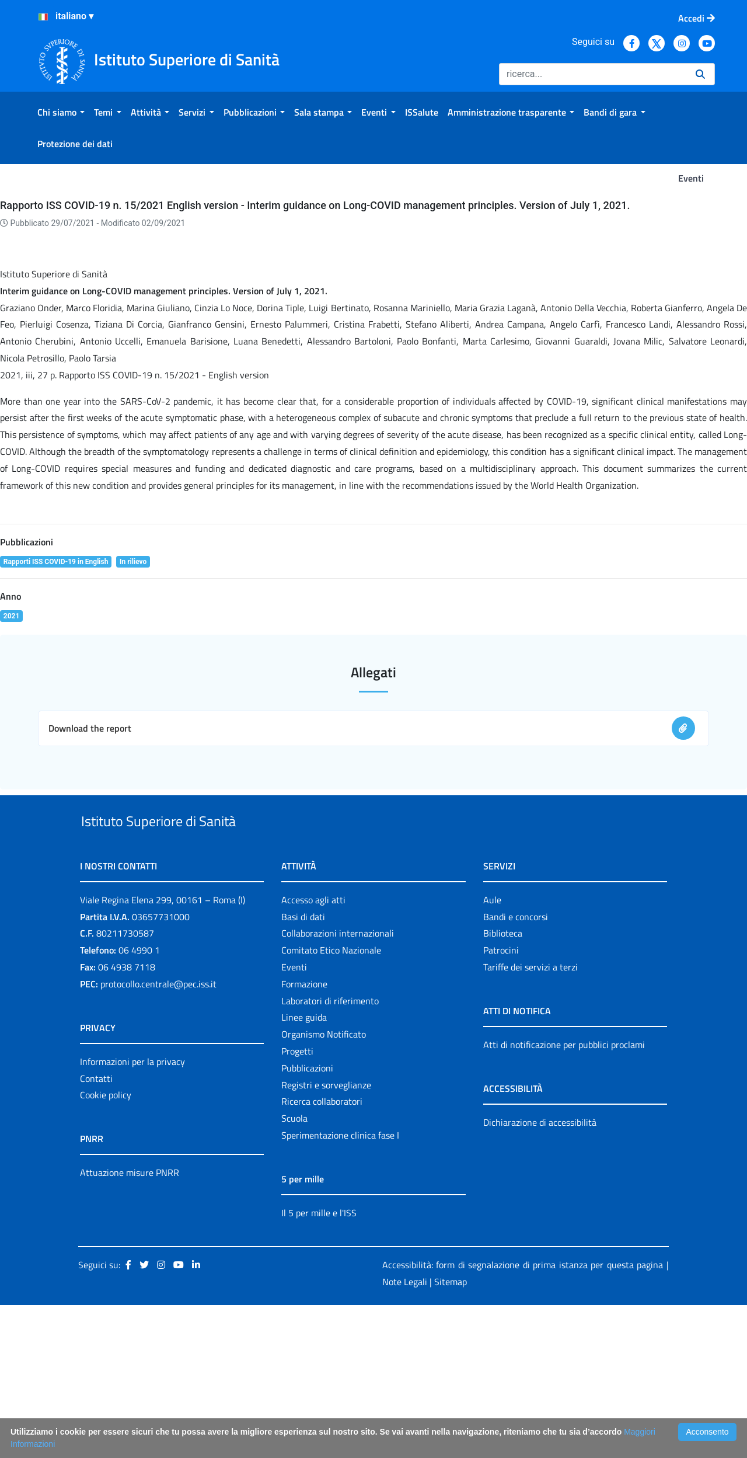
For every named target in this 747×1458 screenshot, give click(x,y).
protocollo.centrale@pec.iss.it (158, 1136)
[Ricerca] (592, 74)
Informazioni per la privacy (132, 1214)
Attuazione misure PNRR (129, 1325)
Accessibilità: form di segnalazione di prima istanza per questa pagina (522, 1417)
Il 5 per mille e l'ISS (319, 1365)
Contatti (96, 1231)
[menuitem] (61, 112)
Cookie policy (105, 1248)
